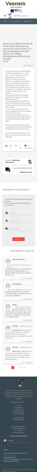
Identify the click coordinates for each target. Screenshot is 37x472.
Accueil (5, 21)
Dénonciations (16, 21)
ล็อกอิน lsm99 (15, 351)
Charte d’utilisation (18, 414)
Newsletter (10, 440)
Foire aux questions (18, 432)
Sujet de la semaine (18, 412)
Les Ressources (18, 410)
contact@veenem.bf (9, 457)
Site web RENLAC (18, 418)
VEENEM (17, 16)
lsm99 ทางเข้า (16, 330)
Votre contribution (15, 229)
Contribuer (18, 239)
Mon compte (18, 430)
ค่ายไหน (16, 315)
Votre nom (12, 213)
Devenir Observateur (18, 428)
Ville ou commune (14, 221)
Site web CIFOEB (19, 420)
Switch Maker (32, 469)
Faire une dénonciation (18, 426)
